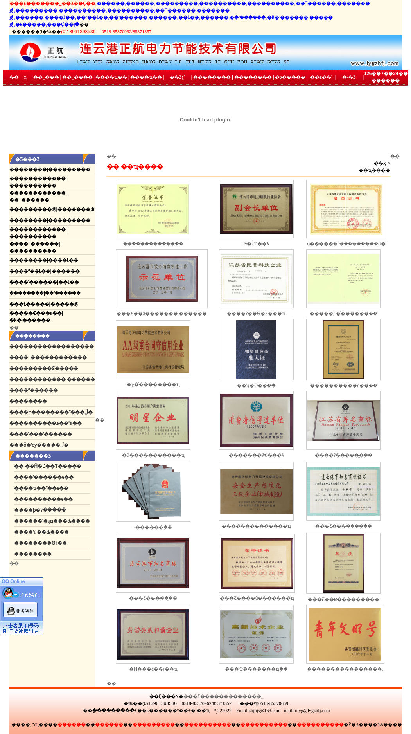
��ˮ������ (38, 390)
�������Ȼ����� (48, 368)
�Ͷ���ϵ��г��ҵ (153, 669)
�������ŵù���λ (256, 455)
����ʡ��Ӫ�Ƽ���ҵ (256, 313)
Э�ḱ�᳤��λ (256, 244)
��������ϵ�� (48, 499)
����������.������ (57, 379)
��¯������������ (53, 357)
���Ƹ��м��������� (343, 599)
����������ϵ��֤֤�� (343, 385)
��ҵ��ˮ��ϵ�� (45, 488)
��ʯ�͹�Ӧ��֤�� (256, 385)
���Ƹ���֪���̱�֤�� (343, 526)
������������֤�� (153, 244)
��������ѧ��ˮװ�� (50, 423)
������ (33, 401)
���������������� (56, 346)
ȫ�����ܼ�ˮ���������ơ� (346, 244)
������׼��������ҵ (256, 526)
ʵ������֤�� (153, 527)
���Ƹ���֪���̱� (153, 598)
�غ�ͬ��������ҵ (153, 384)
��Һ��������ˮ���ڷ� (56, 412)
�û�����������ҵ (153, 455)
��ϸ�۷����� (44, 510)
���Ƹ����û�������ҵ (257, 598)
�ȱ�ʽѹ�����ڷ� (43, 445)
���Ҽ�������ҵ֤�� (256, 669)
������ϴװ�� (45, 543)
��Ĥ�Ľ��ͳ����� (53, 466)
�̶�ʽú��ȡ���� (45, 532)
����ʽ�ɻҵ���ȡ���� (56, 521)
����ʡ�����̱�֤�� (343, 455)
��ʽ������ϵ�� (48, 477)
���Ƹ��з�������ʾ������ (162, 313)
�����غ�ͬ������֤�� (343, 313)
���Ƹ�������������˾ (223, 696)
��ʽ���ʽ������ (45, 434)
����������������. (345, 669)
